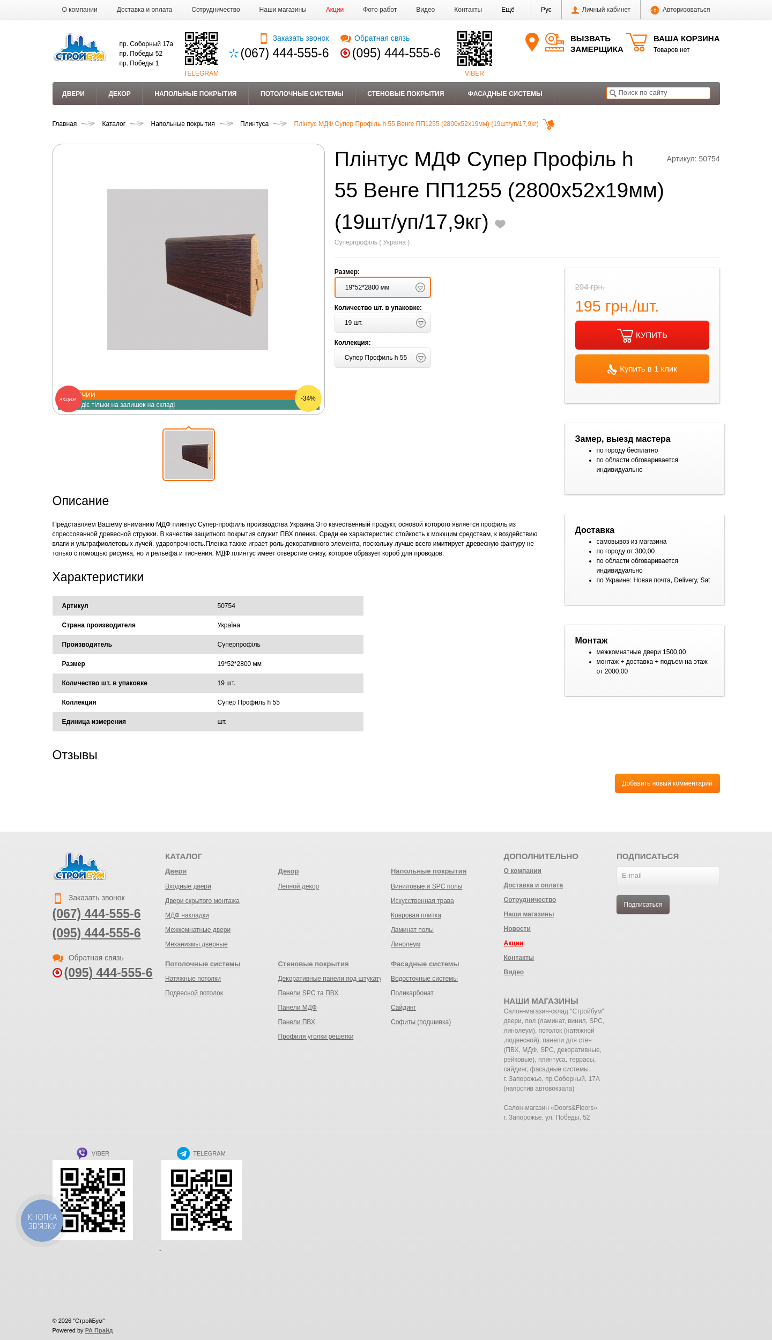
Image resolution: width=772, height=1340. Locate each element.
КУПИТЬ (642, 336)
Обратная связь (375, 38)
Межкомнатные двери (198, 930)
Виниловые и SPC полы (426, 886)
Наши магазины (283, 9)
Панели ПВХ (296, 1022)
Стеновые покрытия (405, 94)
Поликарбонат (412, 993)
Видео (425, 9)
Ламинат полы (412, 930)
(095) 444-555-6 (396, 53)
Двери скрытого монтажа (202, 901)
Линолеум (405, 944)
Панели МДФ (297, 1007)
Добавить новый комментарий (667, 783)
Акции (335, 9)
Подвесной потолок (194, 993)
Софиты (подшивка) (421, 1022)
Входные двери (188, 886)
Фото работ (380, 9)
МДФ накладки (187, 915)
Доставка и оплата (145, 9)
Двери (73, 94)
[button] (508, 9)
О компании (80, 9)
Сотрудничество (215, 9)
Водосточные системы (424, 978)
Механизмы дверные (196, 944)
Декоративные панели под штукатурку (335, 978)
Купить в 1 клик (642, 369)
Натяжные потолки (193, 978)
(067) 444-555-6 (285, 53)
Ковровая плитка (416, 915)
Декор (119, 94)
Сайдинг (403, 1007)
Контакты (468, 9)
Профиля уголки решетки (315, 1036)
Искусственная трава (422, 901)
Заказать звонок (293, 38)
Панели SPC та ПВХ (308, 993)
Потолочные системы (302, 94)
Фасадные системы (505, 94)
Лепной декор (298, 886)
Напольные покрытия (195, 94)
